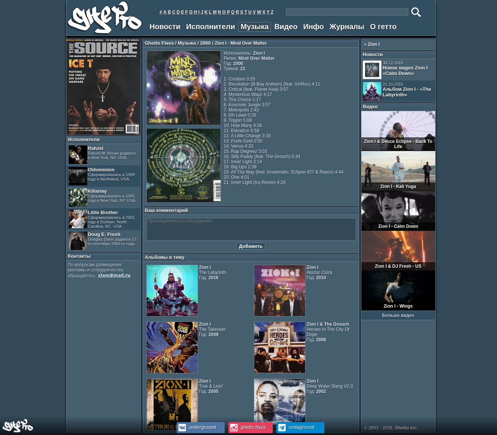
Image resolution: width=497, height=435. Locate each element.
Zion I (374, 44)
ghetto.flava (247, 427)
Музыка (255, 27)
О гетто (383, 27)
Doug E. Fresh (103, 241)
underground (196, 427)
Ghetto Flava (159, 43)
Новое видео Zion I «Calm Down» (395, 70)
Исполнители (210, 27)
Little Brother (102, 219)
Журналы (347, 27)
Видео (285, 27)
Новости (165, 27)
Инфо (313, 27)
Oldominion (102, 176)
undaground (295, 427)
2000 (205, 43)
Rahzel (102, 154)
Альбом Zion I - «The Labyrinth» (397, 91)
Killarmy (103, 197)
